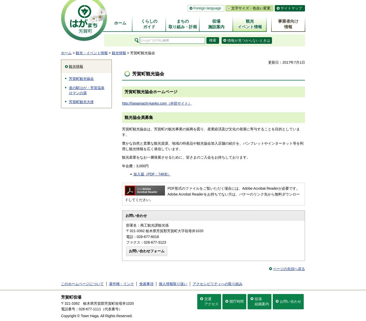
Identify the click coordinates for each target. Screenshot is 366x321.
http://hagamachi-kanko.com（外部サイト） (157, 103)
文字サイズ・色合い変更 (250, 8)
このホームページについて (82, 284)
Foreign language (207, 8)
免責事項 (146, 284)
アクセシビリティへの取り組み (217, 284)
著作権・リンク (121, 284)
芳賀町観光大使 (81, 102)
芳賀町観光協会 (81, 79)
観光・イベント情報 (92, 53)
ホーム (66, 53)
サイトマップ (291, 8)
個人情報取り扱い (173, 284)
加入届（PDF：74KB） (152, 174)
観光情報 (119, 53)
